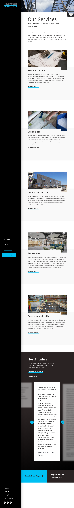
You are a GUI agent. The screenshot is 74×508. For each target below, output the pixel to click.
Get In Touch (33, 376)
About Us (7, 239)
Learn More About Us (36, 371)
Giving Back (8, 495)
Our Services (8, 249)
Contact (6, 491)
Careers (6, 488)
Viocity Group (8, 498)
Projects (6, 244)
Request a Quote (9, 255)
